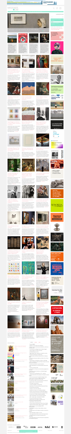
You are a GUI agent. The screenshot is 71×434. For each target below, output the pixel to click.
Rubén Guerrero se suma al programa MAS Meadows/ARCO (36, 406)
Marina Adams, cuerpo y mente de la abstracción (13, 276)
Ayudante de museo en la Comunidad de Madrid (37, 390)
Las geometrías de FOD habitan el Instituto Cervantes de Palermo (38, 411)
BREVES (36, 342)
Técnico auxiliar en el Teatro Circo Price (21, 359)
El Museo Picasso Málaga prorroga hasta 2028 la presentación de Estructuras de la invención (42, 304)
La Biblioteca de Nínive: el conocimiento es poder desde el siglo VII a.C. (14, 252)
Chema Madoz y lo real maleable (13, 226)
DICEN (39, 342)
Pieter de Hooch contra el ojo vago (14, 302)
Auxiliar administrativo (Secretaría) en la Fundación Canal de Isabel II (21, 416)
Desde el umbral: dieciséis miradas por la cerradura (42, 226)
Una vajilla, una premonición (34, 383)
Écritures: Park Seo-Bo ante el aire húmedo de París (27, 149)
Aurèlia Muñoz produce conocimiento (27, 200)
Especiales (16, 11)
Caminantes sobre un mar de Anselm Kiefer (42, 173)
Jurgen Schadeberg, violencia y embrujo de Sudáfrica (13, 201)
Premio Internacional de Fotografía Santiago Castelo (38, 377)
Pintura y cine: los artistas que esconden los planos (14, 330)
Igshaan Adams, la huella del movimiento (36, 381)
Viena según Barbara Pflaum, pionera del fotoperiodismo (41, 123)
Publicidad (10, 430)
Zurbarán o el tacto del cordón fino (13, 97)
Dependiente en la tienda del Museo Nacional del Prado (39, 386)
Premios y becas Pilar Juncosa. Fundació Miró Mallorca (38, 391)
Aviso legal (61, 430)
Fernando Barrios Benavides (34, 387)
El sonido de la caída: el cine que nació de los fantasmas (39, 380)
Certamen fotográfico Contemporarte (36, 384)
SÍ (35, 431)
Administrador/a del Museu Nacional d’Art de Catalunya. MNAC (20, 374)
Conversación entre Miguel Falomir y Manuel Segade (21, 353)
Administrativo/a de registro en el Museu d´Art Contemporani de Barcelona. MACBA (37, 400)
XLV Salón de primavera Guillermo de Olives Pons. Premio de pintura (21, 381)
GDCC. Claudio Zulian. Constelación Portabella (37, 396)
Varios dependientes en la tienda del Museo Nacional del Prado (21, 395)
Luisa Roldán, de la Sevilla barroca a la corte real (42, 200)
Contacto (40, 430)
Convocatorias (29, 11)
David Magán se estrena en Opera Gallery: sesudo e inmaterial (14, 123)
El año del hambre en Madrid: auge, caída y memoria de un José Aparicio (27, 175)
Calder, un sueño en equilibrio (26, 302)
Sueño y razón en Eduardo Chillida (28, 251)
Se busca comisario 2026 (19, 402)
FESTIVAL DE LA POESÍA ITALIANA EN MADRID (37, 394)
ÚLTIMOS (31, 342)
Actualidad (10, 11)
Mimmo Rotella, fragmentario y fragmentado (40, 252)
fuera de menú (43, 43)
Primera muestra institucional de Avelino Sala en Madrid (39, 403)
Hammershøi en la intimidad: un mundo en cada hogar (38, 360)
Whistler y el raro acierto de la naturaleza (36, 345)
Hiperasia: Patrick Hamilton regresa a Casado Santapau (39, 404)
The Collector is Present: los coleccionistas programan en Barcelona (28, 71)
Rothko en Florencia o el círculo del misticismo (42, 330)
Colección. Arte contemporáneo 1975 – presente (21, 409)
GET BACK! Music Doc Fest (34, 351)
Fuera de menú (40, 11)
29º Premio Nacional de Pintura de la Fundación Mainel (38, 392)
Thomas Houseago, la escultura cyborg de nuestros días (13, 174)
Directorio (22, 11)
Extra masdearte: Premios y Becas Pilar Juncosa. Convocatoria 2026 (56, 29)
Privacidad (50, 430)
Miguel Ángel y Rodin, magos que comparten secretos (38, 353)
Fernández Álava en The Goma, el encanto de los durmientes (13, 149)
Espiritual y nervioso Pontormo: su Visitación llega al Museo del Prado (42, 71)
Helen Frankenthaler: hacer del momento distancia (27, 98)
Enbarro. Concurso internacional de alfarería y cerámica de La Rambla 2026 (20, 346)
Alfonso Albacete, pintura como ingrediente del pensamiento (28, 277)
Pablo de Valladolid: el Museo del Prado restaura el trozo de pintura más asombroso (14, 71)
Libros (34, 11)
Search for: (52, 15)
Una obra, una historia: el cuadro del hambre (20, 388)
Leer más (12, 80)
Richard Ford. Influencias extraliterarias (21, 366)
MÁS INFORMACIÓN (30, 431)
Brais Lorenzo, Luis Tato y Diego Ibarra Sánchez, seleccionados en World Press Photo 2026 (37, 379)
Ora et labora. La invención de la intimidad (42, 148)
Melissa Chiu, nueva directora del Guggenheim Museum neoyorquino (42, 277)
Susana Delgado (32, 344)
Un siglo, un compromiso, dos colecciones (28, 226)
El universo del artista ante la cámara (36, 398)
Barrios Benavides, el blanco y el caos (27, 122)
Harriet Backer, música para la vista (41, 97)
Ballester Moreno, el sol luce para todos (27, 330)
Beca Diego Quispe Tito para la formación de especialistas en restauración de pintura (39, 418)
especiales (10, 43)
